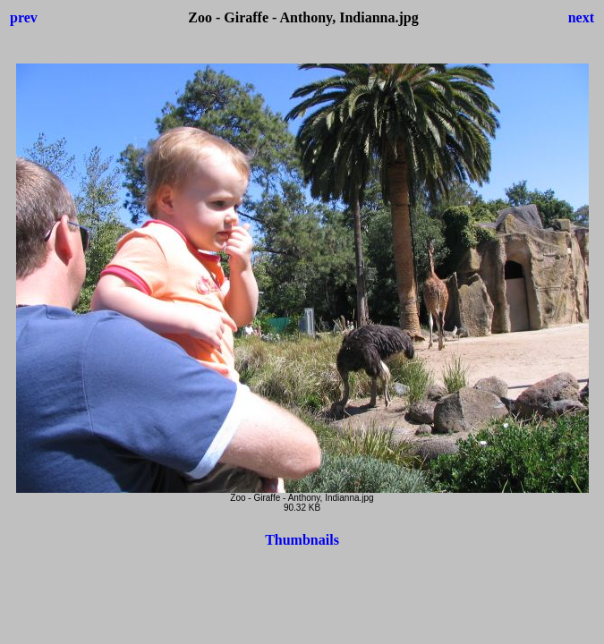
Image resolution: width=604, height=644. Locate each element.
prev (24, 17)
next (581, 17)
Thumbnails (302, 539)
